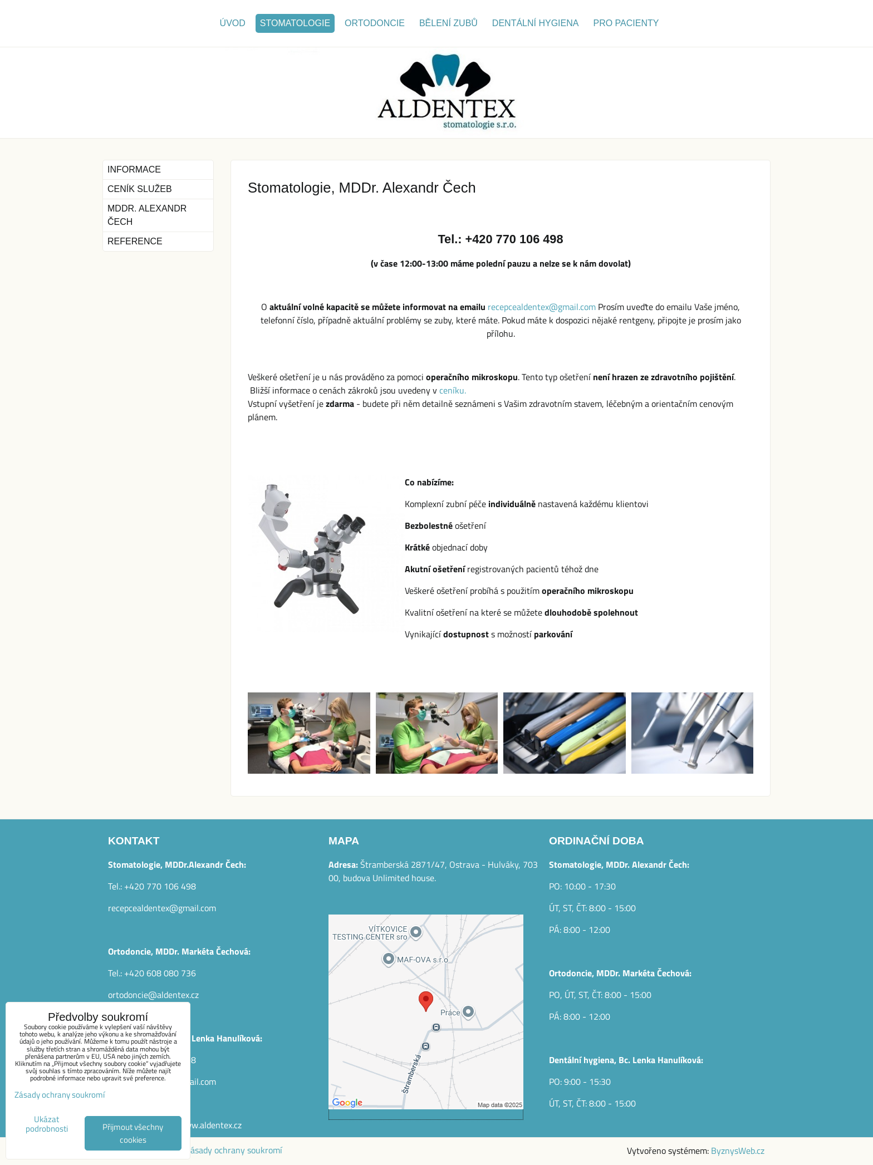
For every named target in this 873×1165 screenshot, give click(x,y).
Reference (135, 241)
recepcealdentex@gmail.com (542, 306)
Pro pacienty (626, 23)
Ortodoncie (375, 23)
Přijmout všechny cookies (132, 1133)
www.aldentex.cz (210, 1125)
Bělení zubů (448, 23)
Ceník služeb (139, 189)
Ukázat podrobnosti (47, 1124)
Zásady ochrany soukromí (233, 1150)
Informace (134, 169)
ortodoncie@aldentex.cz (153, 994)
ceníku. (452, 390)
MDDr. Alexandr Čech (147, 215)
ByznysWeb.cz (737, 1150)
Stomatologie (295, 23)
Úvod (233, 23)
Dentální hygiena (535, 23)
